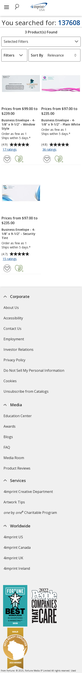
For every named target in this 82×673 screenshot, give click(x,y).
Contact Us (12, 328)
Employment (13, 339)
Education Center (17, 415)
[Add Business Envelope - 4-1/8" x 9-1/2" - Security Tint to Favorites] (7, 268)
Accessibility (13, 318)
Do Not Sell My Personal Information (34, 372)
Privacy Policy (14, 361)
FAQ (6, 447)
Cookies (10, 382)
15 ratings (10, 259)
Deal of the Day (16, 626)
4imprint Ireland (16, 601)
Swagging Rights (18, 489)
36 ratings (50, 150)
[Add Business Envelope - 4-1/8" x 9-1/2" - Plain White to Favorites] (47, 159)
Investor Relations (19, 351)
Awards (9, 426)
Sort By (37, 55)
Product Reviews (16, 468)
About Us (11, 307)
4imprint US (13, 569)
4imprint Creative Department (28, 524)
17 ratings (10, 150)
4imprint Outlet (16, 615)
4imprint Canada (17, 580)
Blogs (8, 436)
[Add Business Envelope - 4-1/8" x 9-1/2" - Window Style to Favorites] (7, 159)
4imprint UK (13, 590)
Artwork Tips (14, 534)
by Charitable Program (30, 545)
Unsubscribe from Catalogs (26, 393)
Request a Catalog (18, 478)
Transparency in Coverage (25, 501)
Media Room (13, 457)
